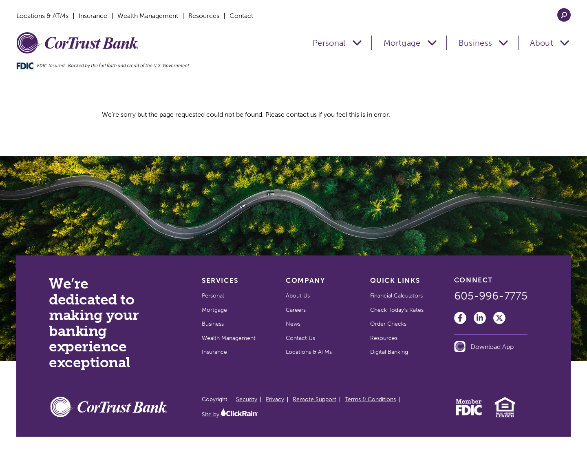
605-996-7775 (490, 295)
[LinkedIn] (480, 318)
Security (246, 399)
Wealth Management (147, 16)
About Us (298, 295)
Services (220, 280)
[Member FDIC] (469, 413)
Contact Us (300, 338)
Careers (296, 309)
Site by (230, 414)
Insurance (93, 16)
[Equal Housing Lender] (505, 416)
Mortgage (402, 43)
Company (305, 280)
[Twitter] (499, 318)
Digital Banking (389, 352)
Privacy (275, 399)
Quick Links (395, 280)
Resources (203, 16)
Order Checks (388, 323)
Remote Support (314, 399)
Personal (329, 43)
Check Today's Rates (397, 309)
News (293, 323)
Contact (241, 16)
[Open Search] (564, 15)
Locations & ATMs (42, 16)
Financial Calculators (396, 295)
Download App (484, 346)
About (541, 43)
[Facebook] (460, 318)
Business (475, 43)
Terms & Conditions (370, 399)
